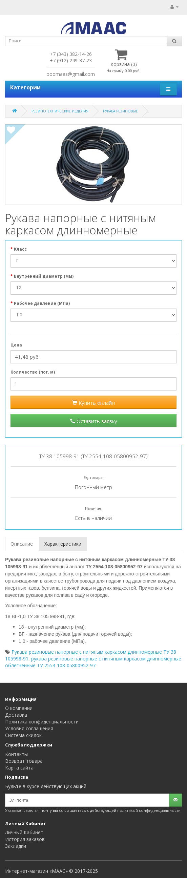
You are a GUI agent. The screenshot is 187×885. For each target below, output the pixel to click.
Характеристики (62, 544)
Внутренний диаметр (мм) (44, 276)
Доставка (16, 715)
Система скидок (23, 735)
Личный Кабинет (24, 832)
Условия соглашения (29, 728)
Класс (20, 249)
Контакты (16, 754)
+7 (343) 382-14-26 (71, 54)
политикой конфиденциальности (149, 810)
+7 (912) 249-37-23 (71, 60)
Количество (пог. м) (33, 372)
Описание (22, 544)
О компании (19, 708)
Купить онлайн (93, 402)
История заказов (25, 839)
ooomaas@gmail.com (70, 74)
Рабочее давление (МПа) (42, 303)
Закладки (15, 846)
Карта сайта (19, 767)
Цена (16, 345)
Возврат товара (24, 761)
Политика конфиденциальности (42, 721)
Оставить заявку (93, 421)
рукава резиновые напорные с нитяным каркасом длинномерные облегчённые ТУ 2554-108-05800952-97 (93, 662)
